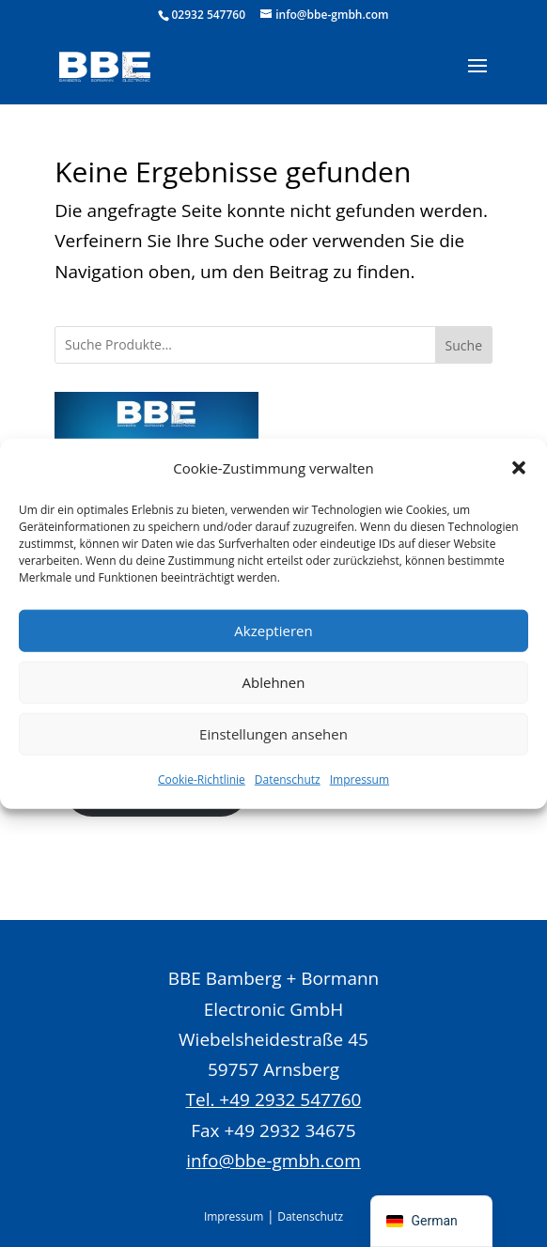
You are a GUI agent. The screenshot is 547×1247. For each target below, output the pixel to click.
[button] (518, 467)
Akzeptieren (273, 630)
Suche (463, 345)
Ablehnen (273, 682)
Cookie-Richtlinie (201, 779)
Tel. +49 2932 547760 (274, 1099)
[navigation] (431, 1221)
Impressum (359, 779)
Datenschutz (287, 779)
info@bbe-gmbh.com (273, 1160)
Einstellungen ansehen (273, 734)
